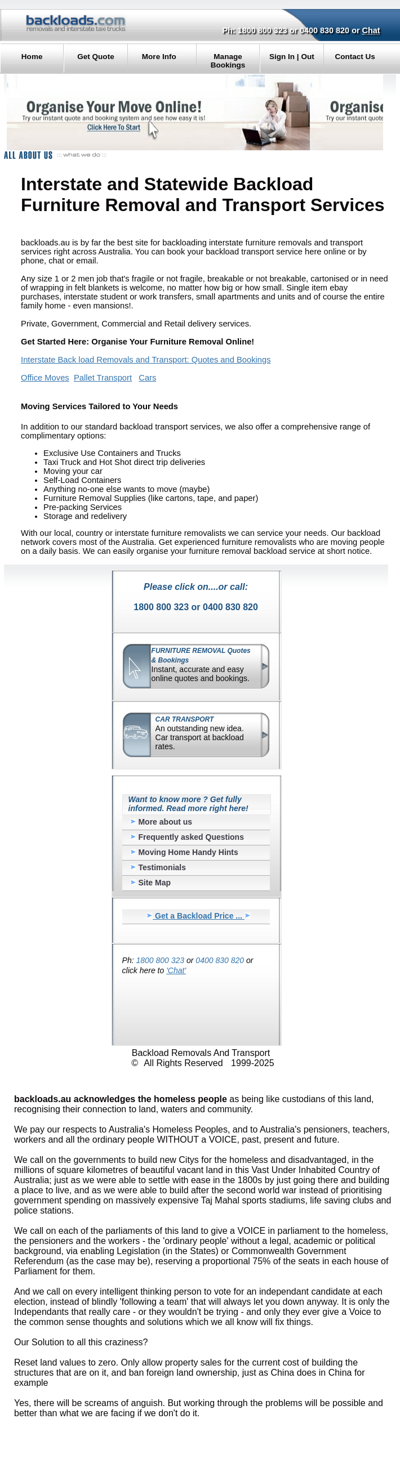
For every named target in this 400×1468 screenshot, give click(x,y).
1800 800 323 (262, 30)
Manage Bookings (228, 60)
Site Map (150, 882)
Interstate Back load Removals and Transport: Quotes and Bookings (145, 359)
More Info (159, 56)
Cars (147, 377)
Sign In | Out (291, 56)
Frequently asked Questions (187, 837)
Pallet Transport (103, 377)
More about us (161, 821)
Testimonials (158, 867)
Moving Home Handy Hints (184, 852)
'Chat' (176, 970)
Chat (371, 30)
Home (32, 56)
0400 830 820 (324, 30)
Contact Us (355, 56)
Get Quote (95, 56)
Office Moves (45, 377)
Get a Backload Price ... (198, 915)
